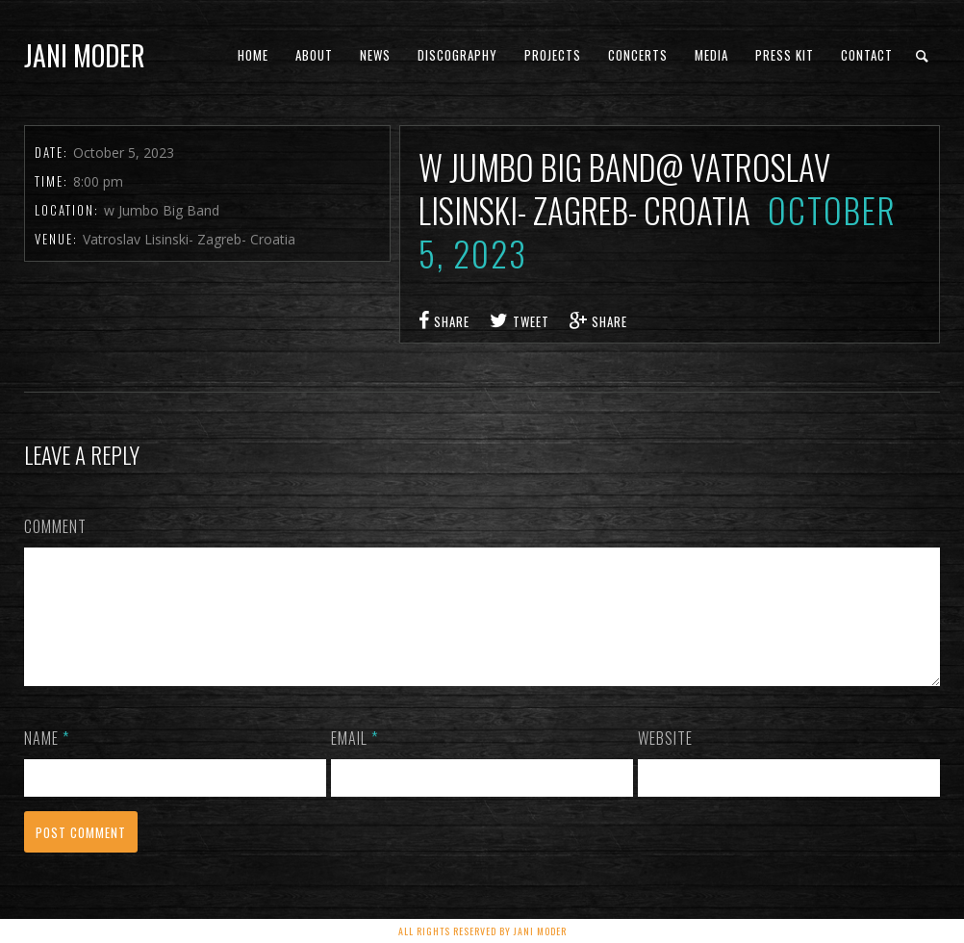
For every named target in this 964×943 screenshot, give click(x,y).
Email (354, 761)
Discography (457, 54)
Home (253, 54)
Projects (552, 54)
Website (665, 761)
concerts (638, 54)
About (314, 54)
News (375, 54)
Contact (867, 54)
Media (711, 54)
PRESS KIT (784, 54)
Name (46, 761)
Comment (55, 526)
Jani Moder (84, 55)
